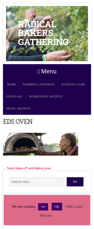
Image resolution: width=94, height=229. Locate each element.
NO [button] (43, 206)
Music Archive (18, 108)
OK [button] (57, 206)
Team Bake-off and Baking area (29, 168)
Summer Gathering (39, 84)
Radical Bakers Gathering (43, 33)
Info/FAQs (14, 96)
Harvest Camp (73, 84)
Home (11, 84)
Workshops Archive (46, 96)
